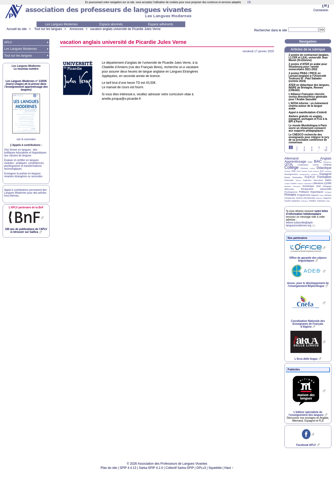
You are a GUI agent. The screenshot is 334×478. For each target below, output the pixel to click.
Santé (321, 195)
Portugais (328, 192)
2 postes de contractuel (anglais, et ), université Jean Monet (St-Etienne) (309, 58)
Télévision (304, 201)
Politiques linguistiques (311, 192)
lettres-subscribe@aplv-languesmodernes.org (299, 224)
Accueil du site (17, 29)
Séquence (327, 198)
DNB (294, 171)
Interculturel (318, 180)
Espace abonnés (111, 24)
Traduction (321, 201)
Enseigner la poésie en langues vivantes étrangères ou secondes (23, 175)
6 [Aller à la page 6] (326, 147)
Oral (318, 186)
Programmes (304, 195)
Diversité (287, 171)
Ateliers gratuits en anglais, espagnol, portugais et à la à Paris (308, 119)
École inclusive (313, 171)
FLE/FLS (310, 177)
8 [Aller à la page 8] (304, 150)
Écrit (322, 171)
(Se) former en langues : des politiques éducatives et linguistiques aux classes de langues (25, 152)
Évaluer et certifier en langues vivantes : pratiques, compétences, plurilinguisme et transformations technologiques (24, 164)
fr (325, 5)
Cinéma (327, 164)
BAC (318, 161)
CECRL (288, 164)
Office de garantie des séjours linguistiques (308, 259)
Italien (328, 180)
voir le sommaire (25, 139)
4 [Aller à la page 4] (312, 147)
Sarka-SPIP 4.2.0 (151, 468)
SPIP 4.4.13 (128, 468)
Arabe (310, 162)
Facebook (306, 445)
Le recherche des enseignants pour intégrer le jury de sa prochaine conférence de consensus (309, 138)
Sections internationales (305, 198)
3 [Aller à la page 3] (304, 147)
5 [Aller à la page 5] (319, 147)
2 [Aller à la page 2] (297, 147)
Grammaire (289, 180)
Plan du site (109, 468)
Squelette (215, 468)
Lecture (293, 183)
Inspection (307, 180)
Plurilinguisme (290, 192)
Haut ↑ (229, 468)
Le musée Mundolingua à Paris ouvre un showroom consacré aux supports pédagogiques (308, 128)
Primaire (290, 195)
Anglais (325, 158)
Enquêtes (328, 171)
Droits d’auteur (302, 171)
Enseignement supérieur (309, 174)
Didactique (324, 168)
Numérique (308, 186)
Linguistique (307, 183)
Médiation (287, 186)
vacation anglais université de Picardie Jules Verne (125, 29)
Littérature (318, 183)
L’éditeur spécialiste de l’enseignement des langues (306, 413)
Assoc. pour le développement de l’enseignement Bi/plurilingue (308, 284)
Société (287, 201)
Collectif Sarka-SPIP (179, 468)
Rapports (315, 195)
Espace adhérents (160, 24)
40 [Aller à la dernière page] (325, 150)
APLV (8, 42)
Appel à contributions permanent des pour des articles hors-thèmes (25, 192)
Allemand (291, 158)
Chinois (316, 165)
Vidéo (328, 201)
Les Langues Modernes (61, 24)
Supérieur (295, 201)
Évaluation (297, 177)
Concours (304, 168)
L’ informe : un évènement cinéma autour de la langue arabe (308, 106)
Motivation (296, 186)
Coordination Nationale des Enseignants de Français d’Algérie (308, 324)
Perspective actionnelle (316, 189)
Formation (324, 177)
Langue (287, 183)
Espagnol (325, 173)
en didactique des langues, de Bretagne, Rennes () (309, 88)
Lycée (327, 183)
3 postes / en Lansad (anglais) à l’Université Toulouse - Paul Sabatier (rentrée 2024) (307, 77)
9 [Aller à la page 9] (312, 150)
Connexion (320, 10)
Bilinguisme (327, 162)
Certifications (303, 165)
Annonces (76, 29)
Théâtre (312, 201)
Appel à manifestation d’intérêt (308, 112)
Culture (312, 168)
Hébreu (298, 180)
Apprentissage (295, 161)
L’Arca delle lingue (306, 358)
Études (287, 177)
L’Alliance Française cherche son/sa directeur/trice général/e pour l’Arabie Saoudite (308, 97)
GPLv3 (201, 468)
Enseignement (291, 174)
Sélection (319, 198)
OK (249, 2)
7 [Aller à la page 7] (297, 150)
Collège (291, 167)
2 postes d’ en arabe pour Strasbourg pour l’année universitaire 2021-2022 (308, 67)
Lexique (300, 183)
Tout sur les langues (48, 29)
